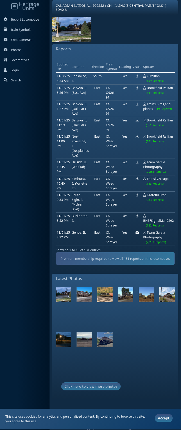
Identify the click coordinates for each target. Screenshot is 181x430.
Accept (163, 418)
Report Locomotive (21, 19)
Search (12, 80)
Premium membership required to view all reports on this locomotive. (115, 258)
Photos (12, 50)
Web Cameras (18, 40)
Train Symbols (17, 29)
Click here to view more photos (91, 386)
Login (11, 70)
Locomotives (16, 60)
